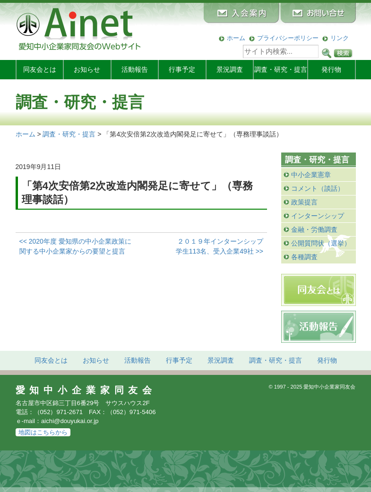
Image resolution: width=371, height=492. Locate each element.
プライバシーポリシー (288, 38)
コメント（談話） (317, 188)
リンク (339, 38)
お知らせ (87, 69)
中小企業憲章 (311, 174)
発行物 (331, 69)
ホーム (236, 38)
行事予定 (182, 69)
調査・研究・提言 (280, 69)
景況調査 (229, 69)
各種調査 (304, 257)
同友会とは (39, 69)
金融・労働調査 (314, 229)
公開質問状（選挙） (321, 243)
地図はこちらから (43, 432)
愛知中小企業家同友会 (86, 390)
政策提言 (304, 202)
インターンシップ (317, 216)
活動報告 (134, 69)
